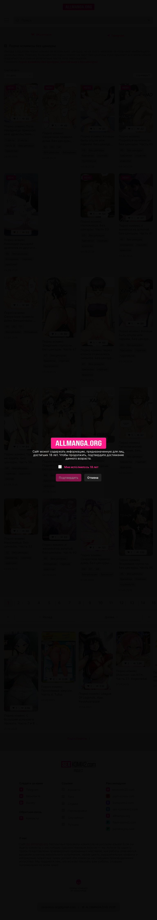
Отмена (92, 477)
